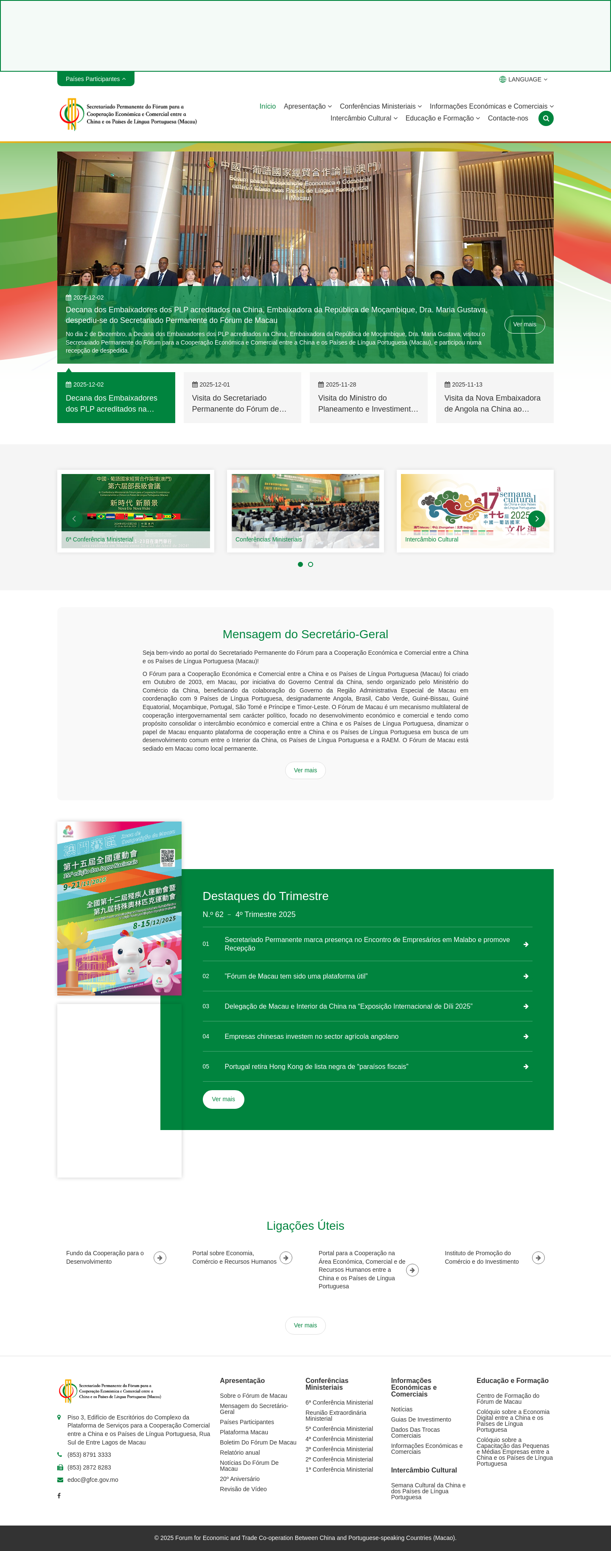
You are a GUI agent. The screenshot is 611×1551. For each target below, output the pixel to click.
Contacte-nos (508, 118)
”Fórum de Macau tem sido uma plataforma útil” (296, 976)
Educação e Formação (443, 118)
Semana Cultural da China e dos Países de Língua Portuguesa (428, 1491)
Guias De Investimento (421, 1419)
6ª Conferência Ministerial (99, 539)
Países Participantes (247, 1422)
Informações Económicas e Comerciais (492, 106)
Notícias (402, 1409)
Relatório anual (240, 1452)
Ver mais (524, 324)
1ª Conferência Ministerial (339, 1469)
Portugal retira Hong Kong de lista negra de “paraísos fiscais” (317, 1066)
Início (268, 106)
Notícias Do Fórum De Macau (249, 1465)
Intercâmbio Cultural (364, 118)
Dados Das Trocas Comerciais (415, 1432)
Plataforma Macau (244, 1432)
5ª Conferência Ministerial (339, 1428)
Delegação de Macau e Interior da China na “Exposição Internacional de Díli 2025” (349, 1006)
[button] (74, 518)
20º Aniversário (240, 1478)
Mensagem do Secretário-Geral (254, 1408)
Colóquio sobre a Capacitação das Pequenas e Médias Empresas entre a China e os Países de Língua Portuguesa (514, 1451)
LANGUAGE (523, 79)
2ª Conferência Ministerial (339, 1459)
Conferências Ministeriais (381, 106)
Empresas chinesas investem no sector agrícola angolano (312, 1036)
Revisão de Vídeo (243, 1489)
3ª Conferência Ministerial (339, 1449)
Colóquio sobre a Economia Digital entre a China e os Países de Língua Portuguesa (512, 1420)
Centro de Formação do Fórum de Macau (507, 1398)
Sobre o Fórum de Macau (253, 1395)
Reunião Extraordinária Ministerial (336, 1415)
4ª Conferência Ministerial (339, 1439)
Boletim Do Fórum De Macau (258, 1442)
